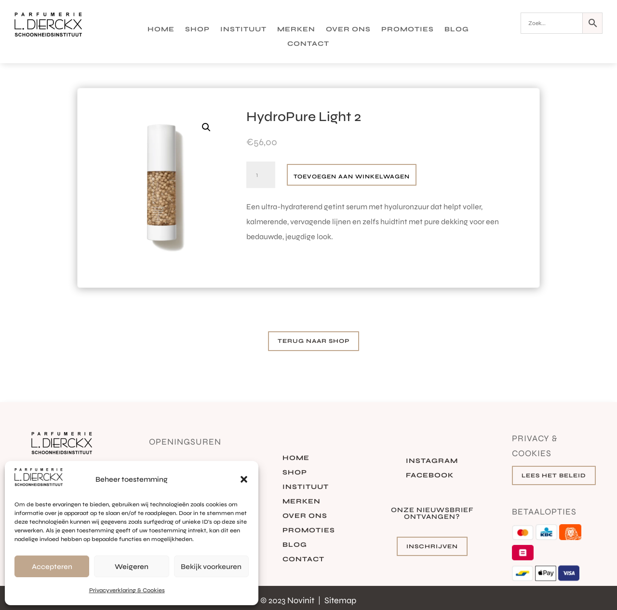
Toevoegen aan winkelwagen (352, 176)
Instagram (432, 461)
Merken (296, 29)
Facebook (430, 475)
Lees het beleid (554, 475)
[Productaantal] (260, 175)
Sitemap (340, 600)
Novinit (301, 600)
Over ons (348, 29)
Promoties (407, 29)
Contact (308, 44)
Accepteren (52, 566)
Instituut (243, 29)
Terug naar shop (313, 341)
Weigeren (131, 566)
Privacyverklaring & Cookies (127, 590)
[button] (244, 479)
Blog (456, 29)
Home (161, 29)
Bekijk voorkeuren (211, 566)
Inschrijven (432, 546)
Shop (197, 29)
